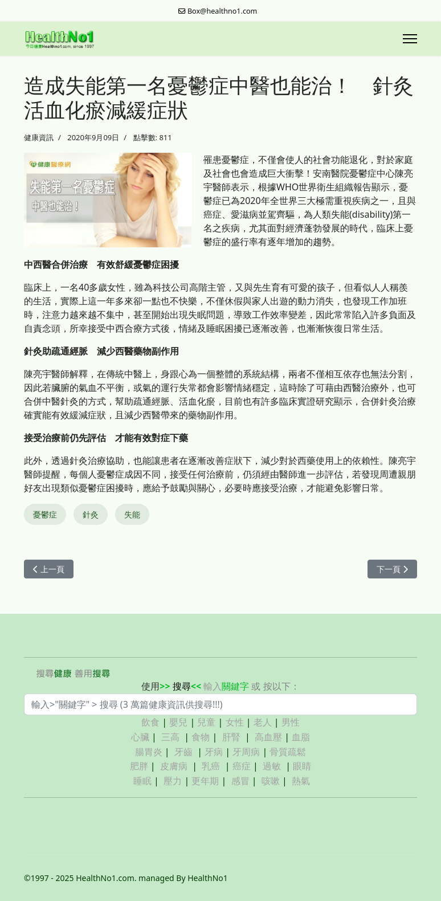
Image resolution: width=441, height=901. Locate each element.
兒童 (206, 722)
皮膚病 (175, 766)
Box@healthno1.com (222, 11)
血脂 (301, 737)
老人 (263, 722)
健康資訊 (39, 137)
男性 (290, 722)
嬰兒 (178, 722)
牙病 (214, 751)
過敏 (272, 766)
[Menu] (410, 39)
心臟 (140, 737)
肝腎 (231, 737)
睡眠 (142, 780)
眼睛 (302, 766)
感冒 (240, 780)
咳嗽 (271, 780)
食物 (200, 737)
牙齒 (183, 751)
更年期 (205, 780)
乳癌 (211, 766)
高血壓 (268, 737)
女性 (235, 722)
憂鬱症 (45, 514)
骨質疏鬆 (288, 751)
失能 (132, 514)
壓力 (173, 780)
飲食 (150, 722)
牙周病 (246, 751)
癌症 (241, 766)
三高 (170, 737)
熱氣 (301, 780)
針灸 (91, 514)
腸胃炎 (148, 751)
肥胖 (139, 766)
